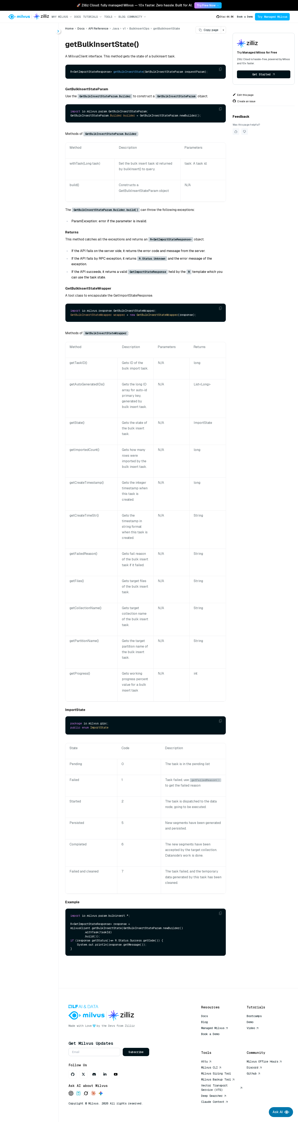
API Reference (98, 28)
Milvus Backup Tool (218, 1079)
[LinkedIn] (105, 1074)
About (18, 45)
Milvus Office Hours (264, 1061)
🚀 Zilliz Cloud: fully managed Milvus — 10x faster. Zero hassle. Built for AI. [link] (134, 5)
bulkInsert (29, 89)
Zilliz (130, 1026)
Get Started (263, 74)
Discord (254, 1067)
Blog (122, 17)
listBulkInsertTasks (36, 104)
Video (253, 1028)
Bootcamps (254, 1016)
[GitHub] (72, 1074)
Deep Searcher (213, 1096)
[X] (83, 1074)
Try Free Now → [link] (208, 5)
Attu (206, 1061)
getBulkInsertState (36, 97)
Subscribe (136, 1052)
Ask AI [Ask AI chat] (281, 1112)
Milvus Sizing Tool (216, 1073)
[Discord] (94, 1074)
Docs (77, 17)
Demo (250, 1022)
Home (69, 28)
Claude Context (214, 1102)
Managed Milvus (214, 1028)
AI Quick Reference (216, 1040)
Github (253, 1073)
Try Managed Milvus (272, 17)
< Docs (15, 29)
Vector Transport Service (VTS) (222, 1088)
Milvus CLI (211, 1067)
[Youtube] (116, 1074)
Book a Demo (245, 16)
